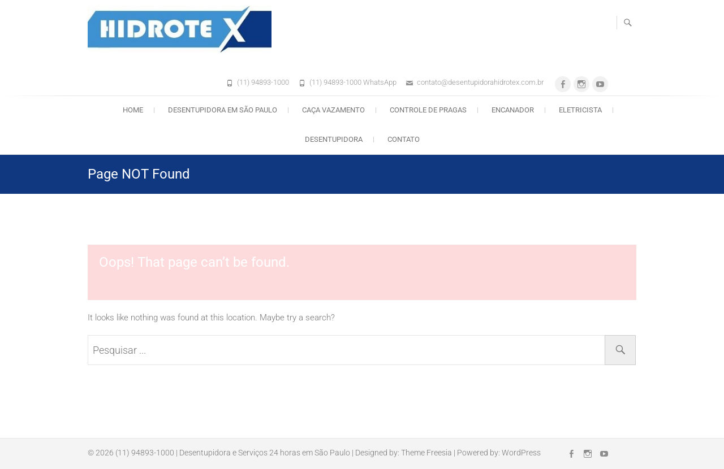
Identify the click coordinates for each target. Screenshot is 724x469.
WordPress (521, 452)
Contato (403, 139)
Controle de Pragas (428, 110)
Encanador (513, 110)
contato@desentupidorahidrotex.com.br (480, 82)
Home (133, 110)
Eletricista (580, 110)
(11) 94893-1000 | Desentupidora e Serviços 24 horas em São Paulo (232, 452)
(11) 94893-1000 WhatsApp (353, 82)
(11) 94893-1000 (263, 82)
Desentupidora (334, 139)
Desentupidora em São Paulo (222, 110)
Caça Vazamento (333, 110)
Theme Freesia (426, 452)
